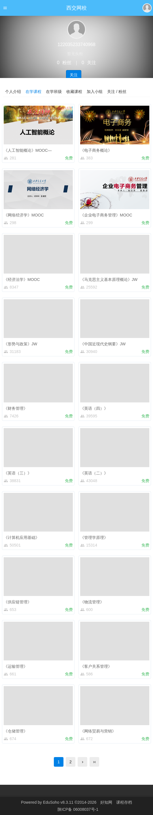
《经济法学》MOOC (22, 279)
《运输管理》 (15, 666)
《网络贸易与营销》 (98, 731)
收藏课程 (74, 91)
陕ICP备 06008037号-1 (78, 809)
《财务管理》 (15, 408)
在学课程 (33, 91)
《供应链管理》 (17, 602)
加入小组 (95, 91)
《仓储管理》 (15, 731)
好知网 (106, 802)
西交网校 (76, 8)
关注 (74, 75)
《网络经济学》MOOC (24, 215)
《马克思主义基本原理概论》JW (108, 279)
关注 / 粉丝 (116, 91)
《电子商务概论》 (96, 150)
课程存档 (124, 802)
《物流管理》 (92, 602)
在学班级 (54, 91)
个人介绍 (13, 91)
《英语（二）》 (94, 473)
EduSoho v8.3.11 (58, 802)
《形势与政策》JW (20, 344)
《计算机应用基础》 (21, 537)
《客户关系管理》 (96, 666)
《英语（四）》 (94, 408)
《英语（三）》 (17, 473)
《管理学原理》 (94, 537)
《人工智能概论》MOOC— (28, 150)
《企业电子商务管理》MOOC (106, 215)
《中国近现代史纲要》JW (103, 344)
